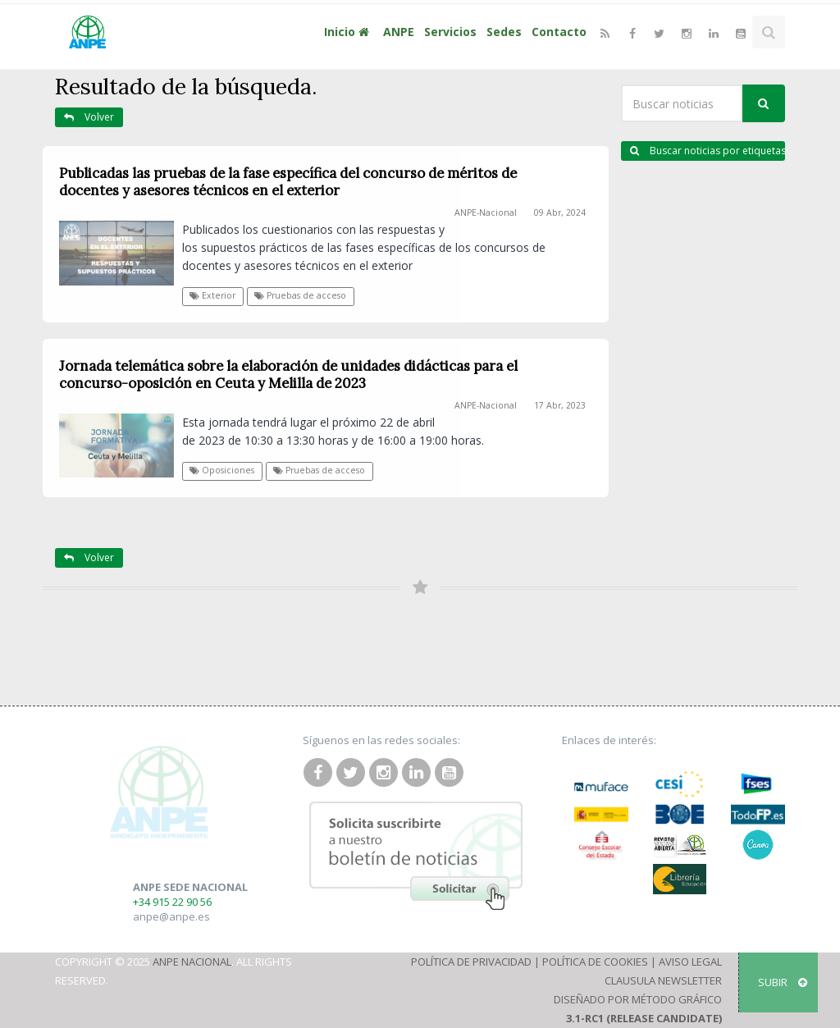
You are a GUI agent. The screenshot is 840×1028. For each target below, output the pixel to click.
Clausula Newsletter (663, 980)
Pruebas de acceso (300, 295)
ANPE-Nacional (485, 212)
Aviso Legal (690, 961)
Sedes (504, 31)
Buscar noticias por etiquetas (707, 151)
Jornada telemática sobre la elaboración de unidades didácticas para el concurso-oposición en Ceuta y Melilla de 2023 (288, 374)
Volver (89, 117)
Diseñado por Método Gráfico (638, 999)
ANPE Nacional (192, 961)
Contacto (559, 31)
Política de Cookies (595, 961)
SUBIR (782, 982)
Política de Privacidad (471, 961)
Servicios (450, 31)
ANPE (398, 31)
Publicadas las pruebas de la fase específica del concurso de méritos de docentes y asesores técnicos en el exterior (288, 181)
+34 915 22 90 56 (172, 901)
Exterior (212, 295)
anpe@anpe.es (171, 916)
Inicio (348, 31)
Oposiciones (221, 470)
